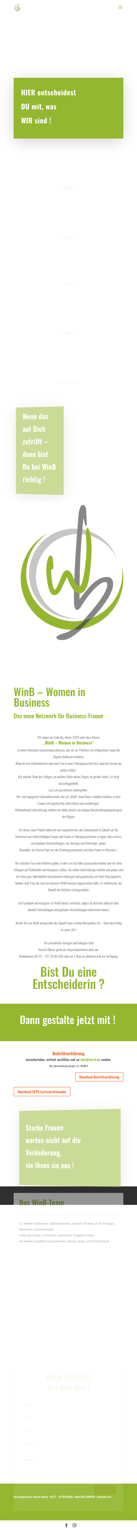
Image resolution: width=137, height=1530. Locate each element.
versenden (105, 1492)
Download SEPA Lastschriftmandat (42, 1091)
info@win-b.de (90, 1059)
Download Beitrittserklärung (99, 1077)
